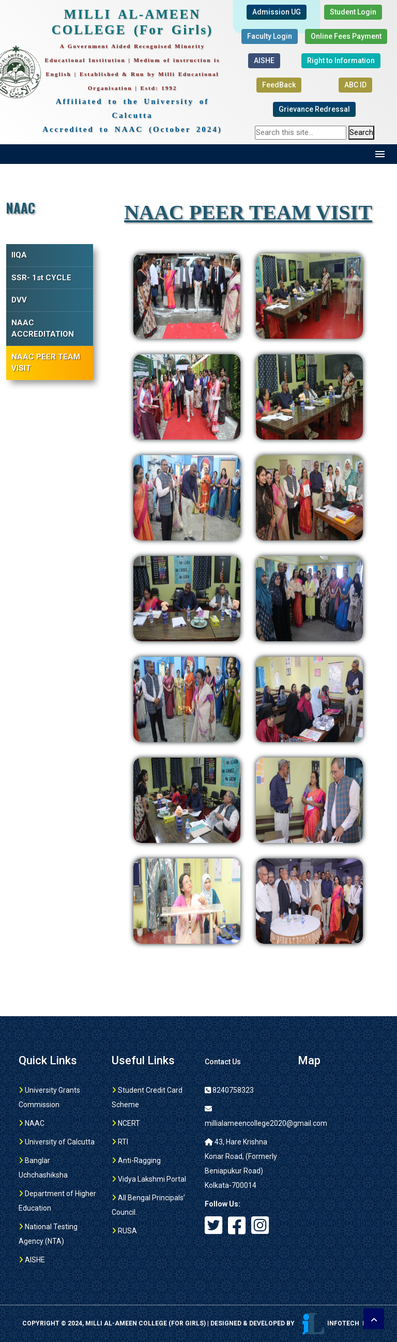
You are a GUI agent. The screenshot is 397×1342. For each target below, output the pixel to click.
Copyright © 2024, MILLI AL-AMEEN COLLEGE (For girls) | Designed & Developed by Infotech (198, 1323)
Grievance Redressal (314, 109)
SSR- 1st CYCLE (41, 277)
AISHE (264, 60)
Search (361, 132)
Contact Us (223, 1062)
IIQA (19, 255)
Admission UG (276, 12)
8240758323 (229, 1090)
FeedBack (279, 85)
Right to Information (341, 60)
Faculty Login (269, 36)
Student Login (353, 12)
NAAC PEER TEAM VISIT (45, 362)
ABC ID (355, 85)
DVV (19, 300)
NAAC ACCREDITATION (42, 328)
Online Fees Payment (346, 36)
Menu (380, 154)
